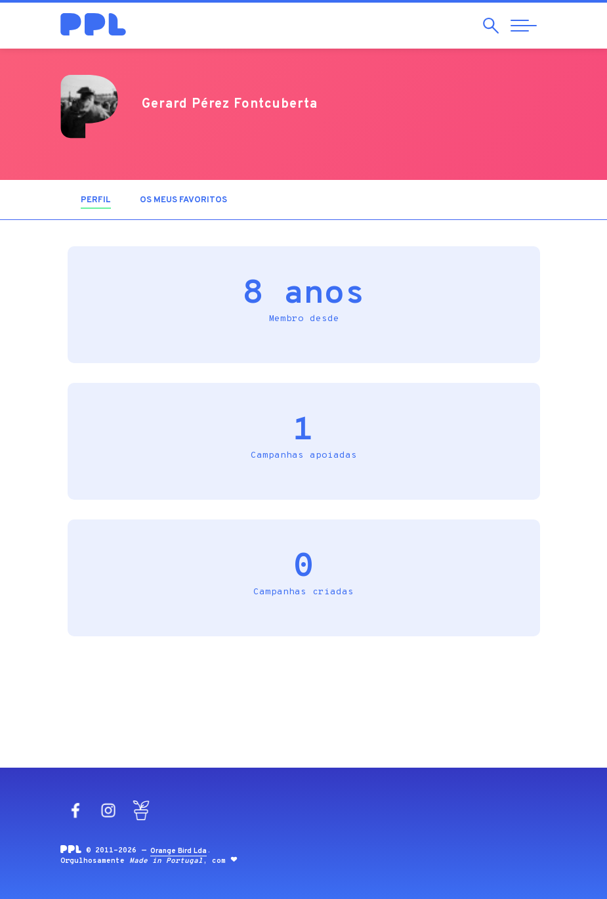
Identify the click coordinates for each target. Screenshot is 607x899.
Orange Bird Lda (178, 851)
